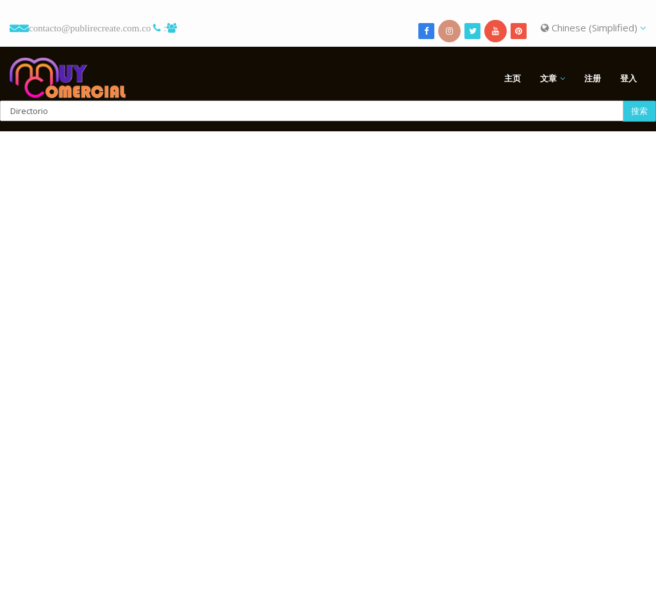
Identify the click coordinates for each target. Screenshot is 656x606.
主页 (512, 78)
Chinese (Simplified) (593, 27)
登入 (628, 78)
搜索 (639, 111)
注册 (592, 78)
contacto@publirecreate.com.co (90, 28)
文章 (548, 78)
